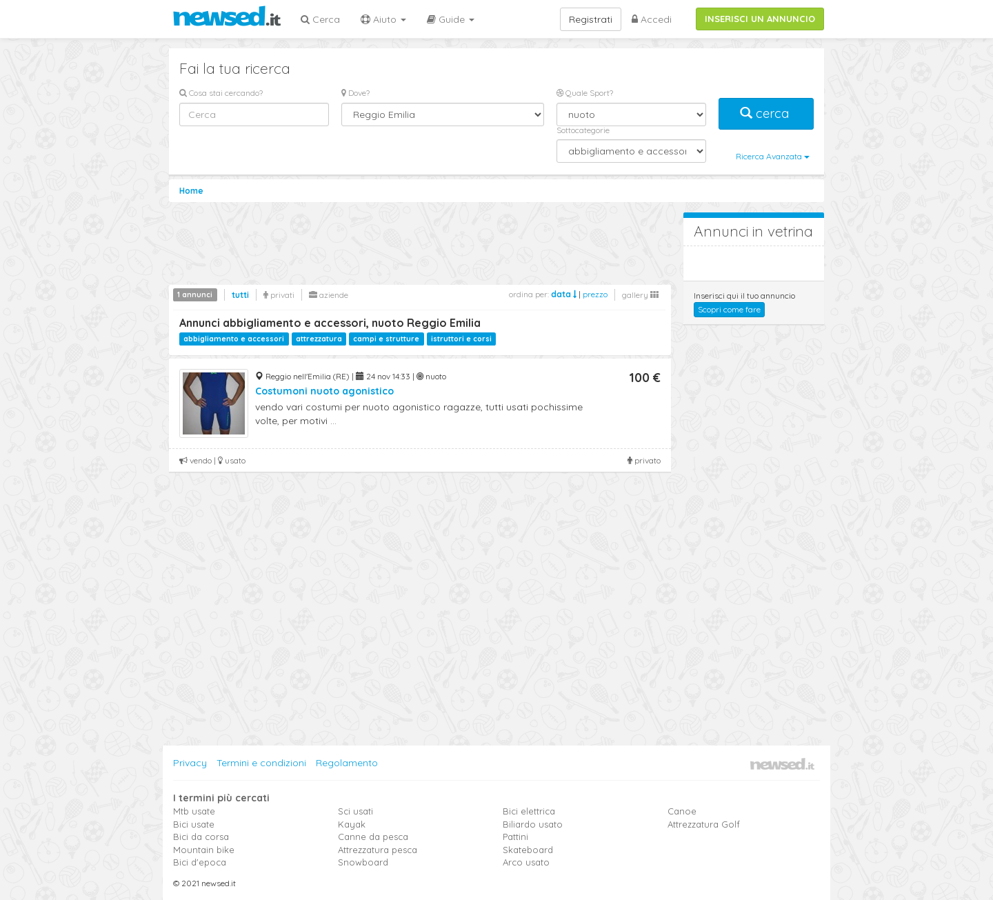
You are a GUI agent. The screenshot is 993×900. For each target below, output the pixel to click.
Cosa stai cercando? (221, 93)
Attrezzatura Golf (704, 824)
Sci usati (355, 811)
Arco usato (526, 862)
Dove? (355, 93)
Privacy (190, 763)
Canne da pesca (373, 836)
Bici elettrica (529, 811)
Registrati (590, 19)
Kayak (351, 824)
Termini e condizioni (261, 763)
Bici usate (193, 824)
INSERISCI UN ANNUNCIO (760, 18)
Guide (450, 19)
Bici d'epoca (199, 862)
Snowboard (363, 862)
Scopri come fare (729, 309)
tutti (240, 295)
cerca (766, 113)
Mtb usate (194, 811)
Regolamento (347, 763)
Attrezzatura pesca (377, 849)
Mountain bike (203, 849)
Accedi (652, 19)
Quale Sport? (584, 93)
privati (278, 295)
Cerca (320, 19)
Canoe (682, 811)
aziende (328, 295)
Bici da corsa (201, 836)
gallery (640, 295)
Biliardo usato (533, 824)
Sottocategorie (583, 130)
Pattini (515, 836)
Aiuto (383, 19)
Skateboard (528, 849)
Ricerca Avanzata (773, 156)
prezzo (595, 294)
